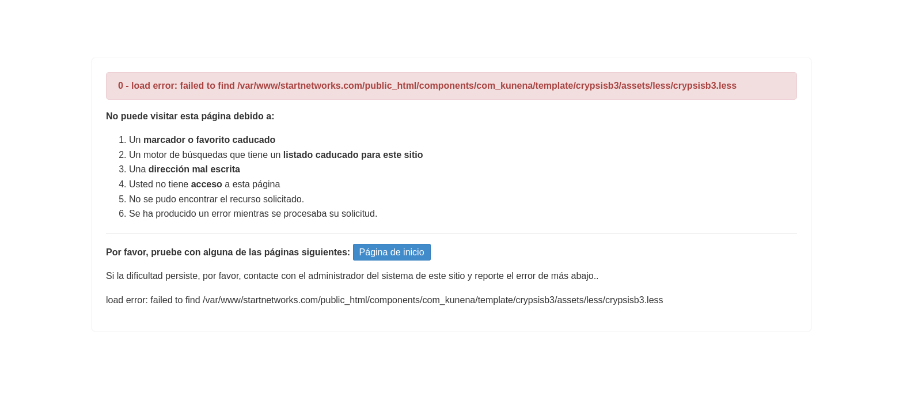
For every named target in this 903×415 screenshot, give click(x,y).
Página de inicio (391, 252)
